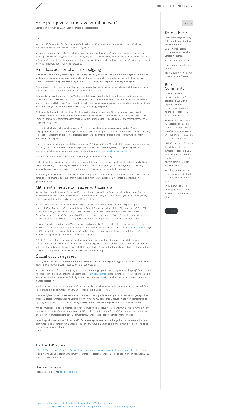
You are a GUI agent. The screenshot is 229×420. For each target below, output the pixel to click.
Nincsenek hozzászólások (86, 27)
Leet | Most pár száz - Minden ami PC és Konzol (179, 177)
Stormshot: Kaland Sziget (177, 60)
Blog (172, 6)
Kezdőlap (161, 6)
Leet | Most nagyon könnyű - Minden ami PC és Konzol (179, 162)
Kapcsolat (183, 6)
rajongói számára (136, 227)
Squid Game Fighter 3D (176, 185)
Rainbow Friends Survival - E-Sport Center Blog (177, 193)
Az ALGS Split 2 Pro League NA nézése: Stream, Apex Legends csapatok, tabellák (178, 124)
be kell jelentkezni (68, 371)
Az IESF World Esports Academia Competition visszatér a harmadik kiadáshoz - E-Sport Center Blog (86, 350)
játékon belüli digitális (96, 273)
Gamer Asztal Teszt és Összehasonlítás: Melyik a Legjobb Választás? (177, 52)
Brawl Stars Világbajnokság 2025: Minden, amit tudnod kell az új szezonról (178, 41)
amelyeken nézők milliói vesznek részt (114, 151)
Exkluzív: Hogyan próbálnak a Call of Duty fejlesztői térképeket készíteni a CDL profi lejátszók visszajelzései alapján (179, 150)
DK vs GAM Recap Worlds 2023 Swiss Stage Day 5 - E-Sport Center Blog (179, 135)
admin (46, 27)
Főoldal (171, 210)
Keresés (188, 23)
